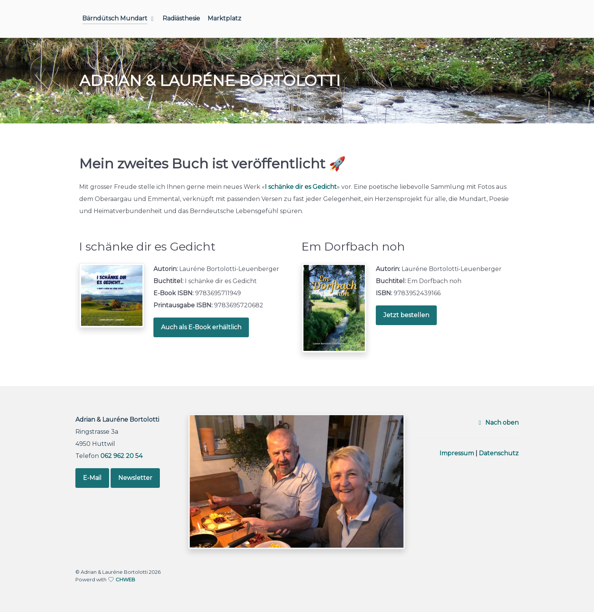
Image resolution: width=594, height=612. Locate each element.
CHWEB (125, 579)
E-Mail (92, 477)
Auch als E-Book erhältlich (201, 327)
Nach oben (497, 422)
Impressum (456, 453)
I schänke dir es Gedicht (301, 186)
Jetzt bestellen (406, 315)
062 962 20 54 (121, 455)
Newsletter (135, 477)
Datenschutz (499, 453)
